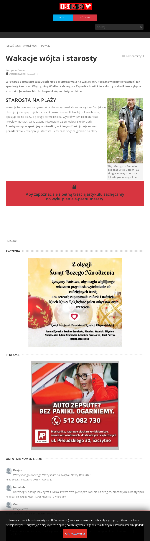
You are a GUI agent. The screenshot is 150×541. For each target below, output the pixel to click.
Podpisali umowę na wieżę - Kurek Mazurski (28, 496)
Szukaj (141, 27)
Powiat (21, 70)
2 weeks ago (59, 496)
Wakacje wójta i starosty (51, 58)
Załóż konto (84, 18)
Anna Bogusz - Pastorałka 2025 (22, 479)
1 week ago (46, 479)
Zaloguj (63, 18)
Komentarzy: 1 (135, 56)
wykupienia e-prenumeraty (77, 199)
